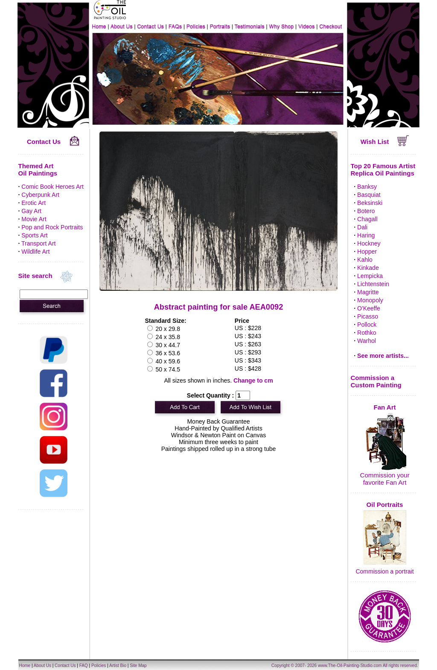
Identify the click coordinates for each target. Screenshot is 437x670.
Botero (366, 211)
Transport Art (38, 243)
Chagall (367, 219)
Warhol (366, 340)
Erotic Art (33, 202)
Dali (362, 227)
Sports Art (34, 235)
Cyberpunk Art (40, 194)
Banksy (367, 186)
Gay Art (31, 211)
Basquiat (368, 194)
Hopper (367, 251)
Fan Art (385, 407)
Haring (366, 235)
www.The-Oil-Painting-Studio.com (350, 665)
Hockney (368, 243)
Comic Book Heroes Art (52, 186)
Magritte (368, 292)
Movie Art (33, 219)
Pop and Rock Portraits (52, 227)
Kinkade (368, 267)
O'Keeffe (368, 308)
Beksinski (369, 202)
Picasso (367, 316)
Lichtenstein (373, 284)
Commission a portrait (384, 571)
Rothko (366, 332)
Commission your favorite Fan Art (385, 478)
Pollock (366, 324)
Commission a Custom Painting (376, 381)
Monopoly (370, 300)
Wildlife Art (35, 251)
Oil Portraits (385, 504)
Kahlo (365, 259)
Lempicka (370, 275)
